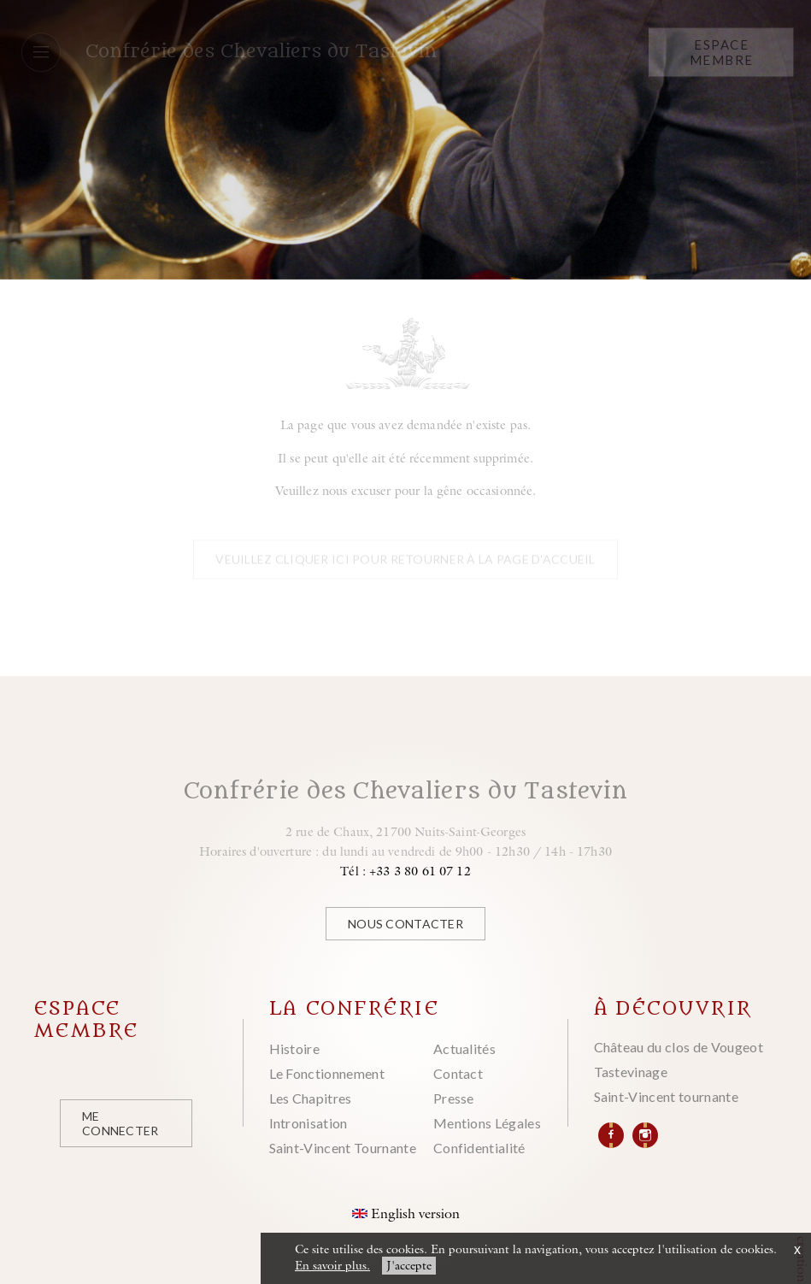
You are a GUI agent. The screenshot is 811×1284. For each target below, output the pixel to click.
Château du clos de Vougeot (678, 1047)
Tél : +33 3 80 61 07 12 (405, 871)
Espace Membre (722, 51)
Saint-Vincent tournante (666, 1096)
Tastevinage (631, 1071)
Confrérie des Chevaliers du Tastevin (261, 51)
